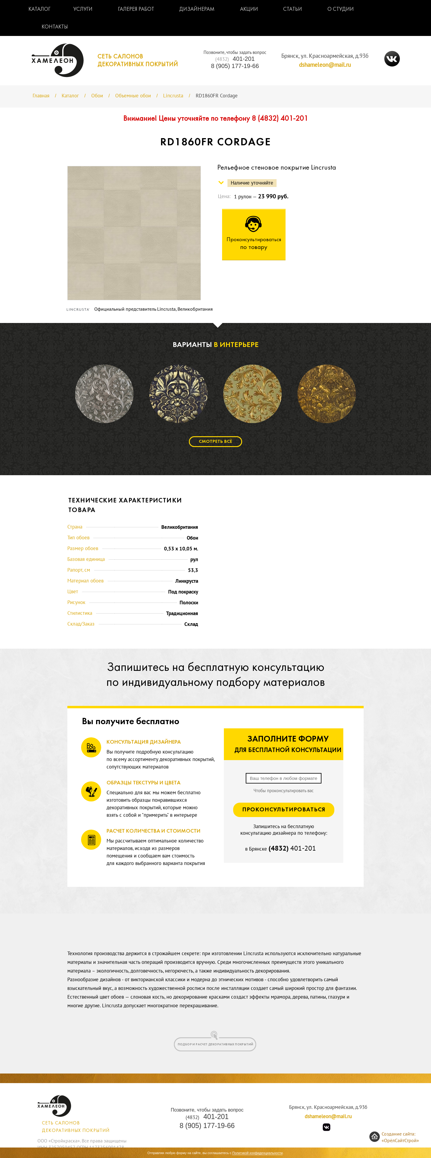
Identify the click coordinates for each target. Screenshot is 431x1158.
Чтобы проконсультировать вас (284, 790)
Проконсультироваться (283, 810)
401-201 (235, 58)
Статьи (292, 9)
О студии (340, 9)
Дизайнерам (197, 9)
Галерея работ (136, 9)
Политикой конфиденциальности (257, 1153)
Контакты (55, 27)
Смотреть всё (215, 441)
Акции (249, 9)
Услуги (82, 9)
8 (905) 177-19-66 (235, 66)
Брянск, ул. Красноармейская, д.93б (324, 56)
